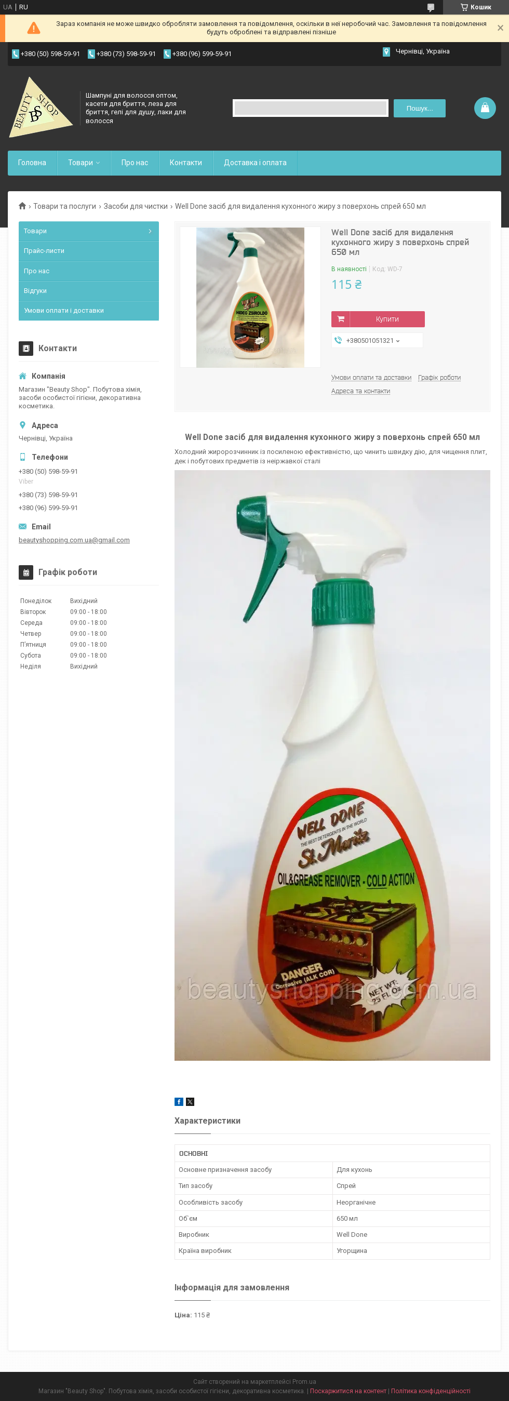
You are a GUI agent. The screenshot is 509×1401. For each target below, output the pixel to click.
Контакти (186, 162)
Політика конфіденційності (431, 1391)
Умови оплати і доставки (64, 310)
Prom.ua (304, 1381)
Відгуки (35, 291)
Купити (387, 319)
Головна (32, 162)
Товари (80, 162)
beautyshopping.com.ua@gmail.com (74, 540)
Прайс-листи (44, 251)
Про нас (135, 162)
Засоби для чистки (136, 206)
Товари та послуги (64, 206)
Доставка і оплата (255, 162)
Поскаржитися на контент (348, 1391)
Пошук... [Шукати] (420, 108)
